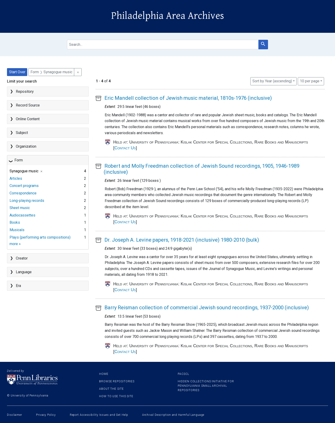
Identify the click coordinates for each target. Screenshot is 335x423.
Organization (26, 146)
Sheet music (20, 208)
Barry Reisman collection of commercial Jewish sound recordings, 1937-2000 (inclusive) (206, 307)
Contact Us (125, 148)
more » (15, 244)
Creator (22, 258)
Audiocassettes (22, 215)
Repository (25, 91)
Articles (16, 178)
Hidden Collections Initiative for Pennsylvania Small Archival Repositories (206, 386)
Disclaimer (14, 414)
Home (103, 374)
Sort (272, 81)
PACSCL (183, 374)
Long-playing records (27, 200)
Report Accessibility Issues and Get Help (99, 414)
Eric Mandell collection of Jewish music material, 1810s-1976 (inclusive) (188, 98)
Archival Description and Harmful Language (173, 414)
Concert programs (24, 185)
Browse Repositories (116, 381)
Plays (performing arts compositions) (40, 237)
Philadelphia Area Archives (167, 16)
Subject (22, 132)
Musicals (17, 230)
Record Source (28, 105)
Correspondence (23, 193)
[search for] (162, 44)
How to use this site (116, 396)
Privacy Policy (46, 414)
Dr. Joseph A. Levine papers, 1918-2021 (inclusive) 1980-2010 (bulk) (181, 240)
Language (24, 272)
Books (15, 222)
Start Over (17, 72)
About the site (111, 388)
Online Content (28, 119)
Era (18, 285)
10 (309, 80)
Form (18, 160)
